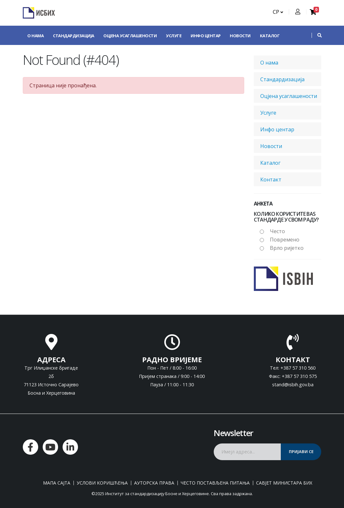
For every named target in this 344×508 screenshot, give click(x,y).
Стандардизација (73, 36)
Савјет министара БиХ (284, 483)
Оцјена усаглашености (130, 36)
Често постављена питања (215, 483)
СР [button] (278, 11)
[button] (316, 35)
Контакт (37, 55)
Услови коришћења (102, 483)
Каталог (270, 36)
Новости (240, 36)
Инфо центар (206, 36)
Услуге (173, 36)
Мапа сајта (56, 483)
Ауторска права (154, 483)
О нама (35, 36)
